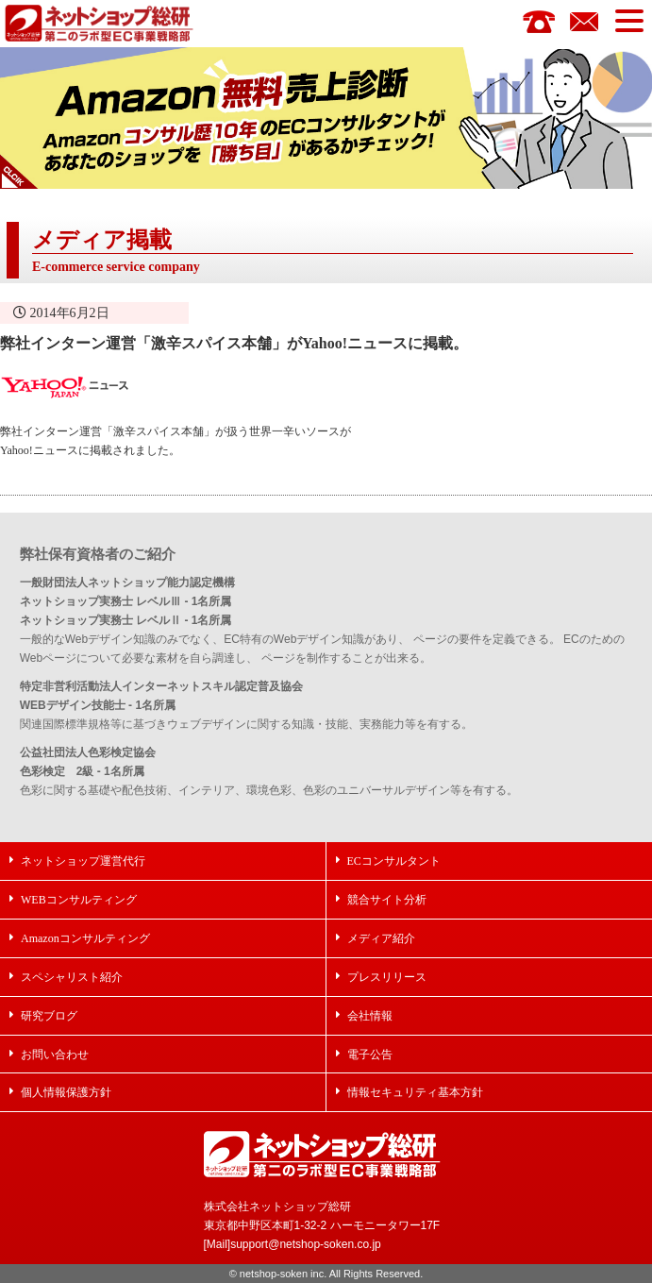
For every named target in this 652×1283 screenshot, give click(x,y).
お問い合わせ (55, 1054)
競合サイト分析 (386, 899)
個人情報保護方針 (66, 1092)
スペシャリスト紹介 (72, 977)
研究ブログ (49, 1015)
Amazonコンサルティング (85, 938)
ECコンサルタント (394, 860)
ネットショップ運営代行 (83, 860)
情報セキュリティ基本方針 (415, 1092)
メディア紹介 (381, 938)
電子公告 (370, 1054)
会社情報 (370, 1015)
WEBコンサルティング (79, 899)
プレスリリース (386, 977)
